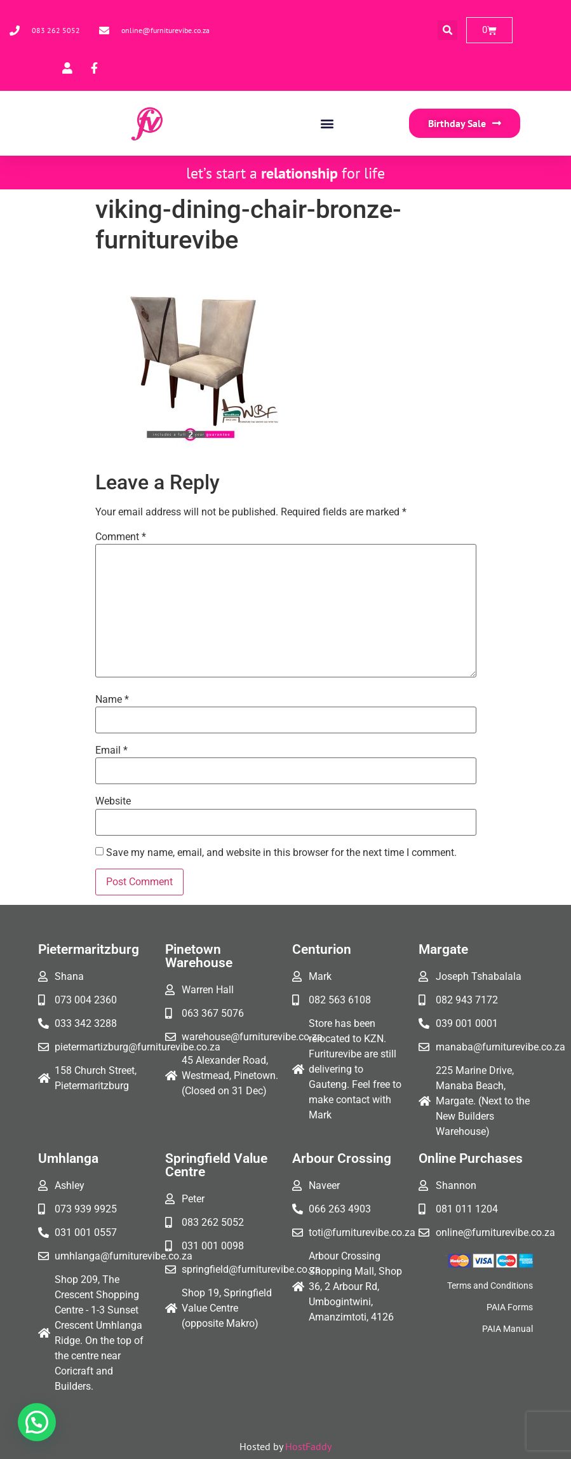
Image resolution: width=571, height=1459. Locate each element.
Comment (120, 537)
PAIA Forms (510, 1307)
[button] (447, 30)
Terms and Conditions (490, 1285)
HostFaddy (308, 1446)
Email (111, 750)
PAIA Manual (507, 1329)
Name (112, 700)
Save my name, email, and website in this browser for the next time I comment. (281, 853)
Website (113, 801)
